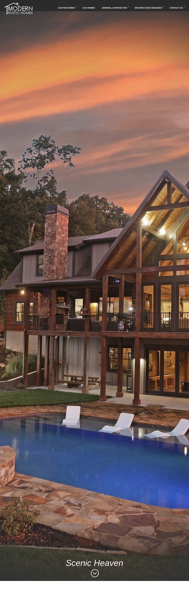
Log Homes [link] (88, 8)
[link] (18, 5)
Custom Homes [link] (66, 8)
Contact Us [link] (176, 8)
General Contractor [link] (114, 8)
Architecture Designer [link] (148, 8)
